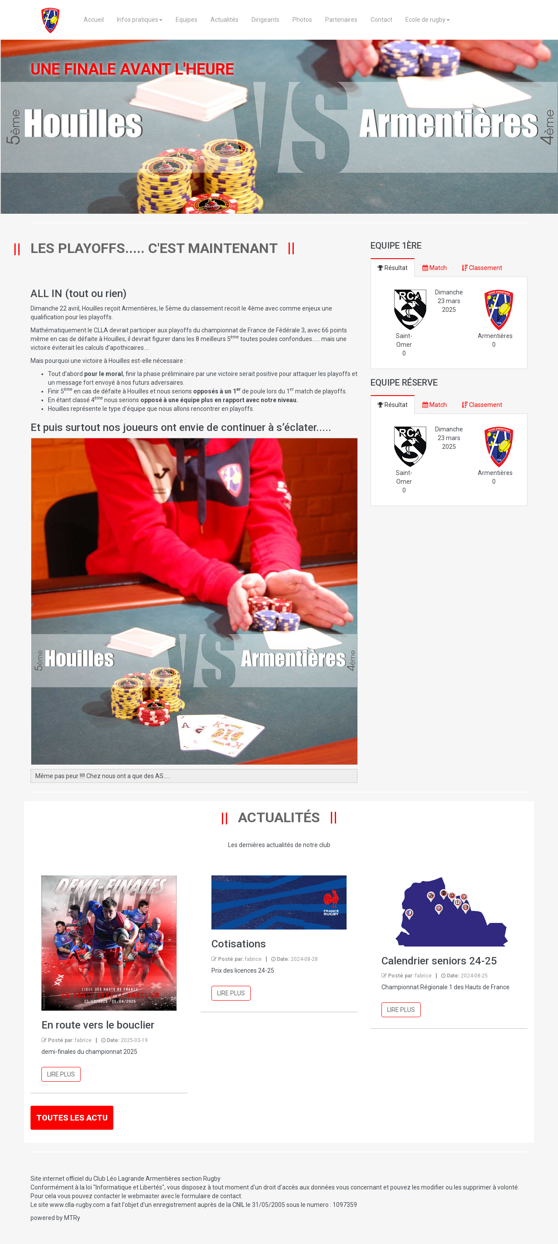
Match (434, 267)
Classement (482, 267)
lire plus (61, 1074)
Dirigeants (265, 19)
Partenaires (341, 19)
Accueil (93, 19)
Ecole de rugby (427, 19)
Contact (381, 19)
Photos (302, 19)
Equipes (186, 19)
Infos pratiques (139, 19)
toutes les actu (72, 1117)
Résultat (393, 267)
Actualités (224, 19)
